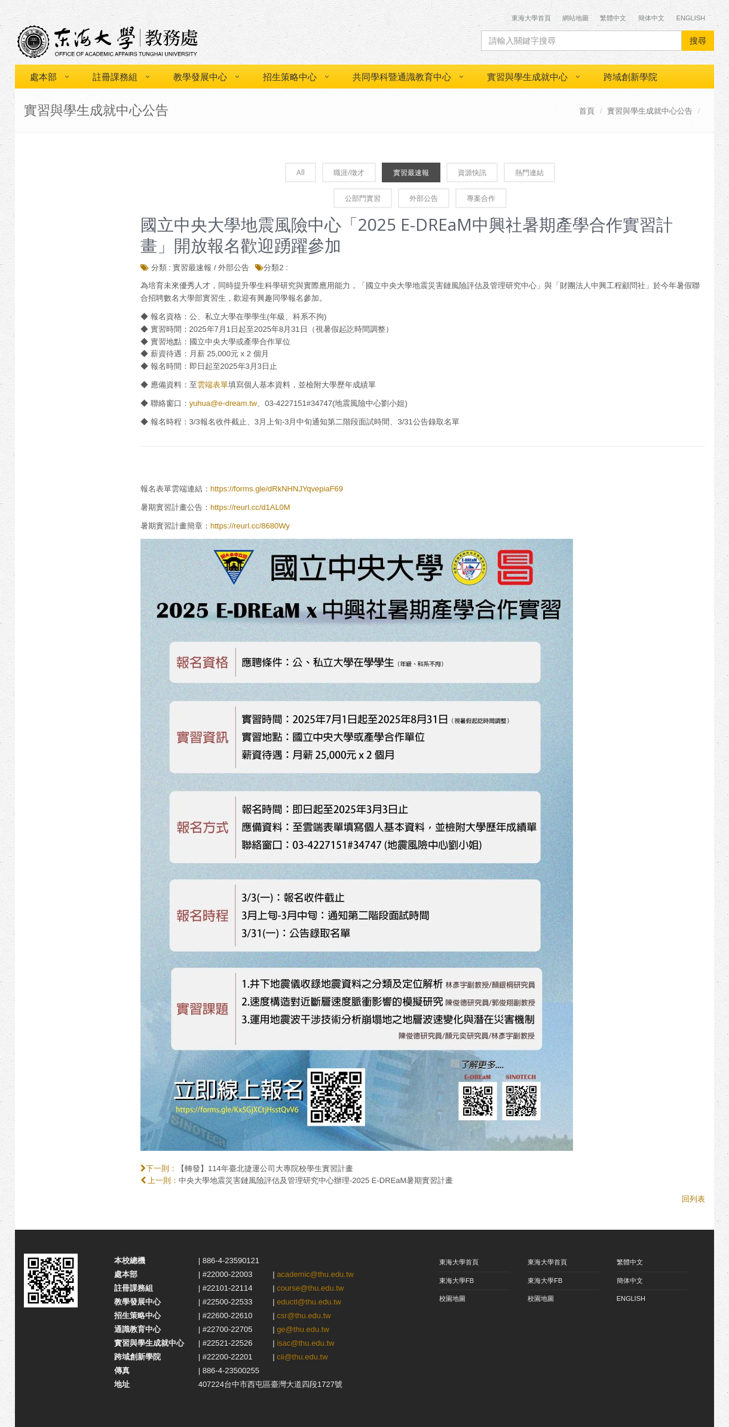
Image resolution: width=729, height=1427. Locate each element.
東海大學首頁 (532, 18)
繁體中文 (613, 18)
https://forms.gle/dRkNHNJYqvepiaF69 (276, 488)
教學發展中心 (200, 77)
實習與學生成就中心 (527, 77)
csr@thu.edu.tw (304, 1315)
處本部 (43, 77)
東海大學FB (456, 1280)
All (300, 172)
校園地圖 (452, 1298)
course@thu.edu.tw (310, 1288)
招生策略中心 (290, 77)
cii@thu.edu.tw (302, 1356)
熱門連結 (529, 172)
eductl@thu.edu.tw (309, 1301)
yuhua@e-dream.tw (223, 403)
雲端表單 (212, 384)
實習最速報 (411, 172)
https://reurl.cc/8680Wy (250, 525)
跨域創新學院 (630, 77)
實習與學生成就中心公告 (650, 110)
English (690, 18)
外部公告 (423, 198)
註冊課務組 (115, 77)
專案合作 (481, 198)
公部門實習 (363, 198)
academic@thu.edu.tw (315, 1274)
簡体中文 (651, 18)
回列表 (693, 1198)
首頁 (587, 110)
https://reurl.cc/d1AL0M (250, 507)
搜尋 (698, 40)
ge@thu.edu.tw (303, 1329)
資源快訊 (472, 172)
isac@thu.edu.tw (305, 1343)
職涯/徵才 (348, 172)
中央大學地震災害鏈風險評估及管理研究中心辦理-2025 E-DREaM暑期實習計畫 (316, 1180)
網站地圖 (575, 18)
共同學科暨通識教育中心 (402, 77)
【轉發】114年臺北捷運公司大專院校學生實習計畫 (265, 1168)
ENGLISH (631, 1298)
